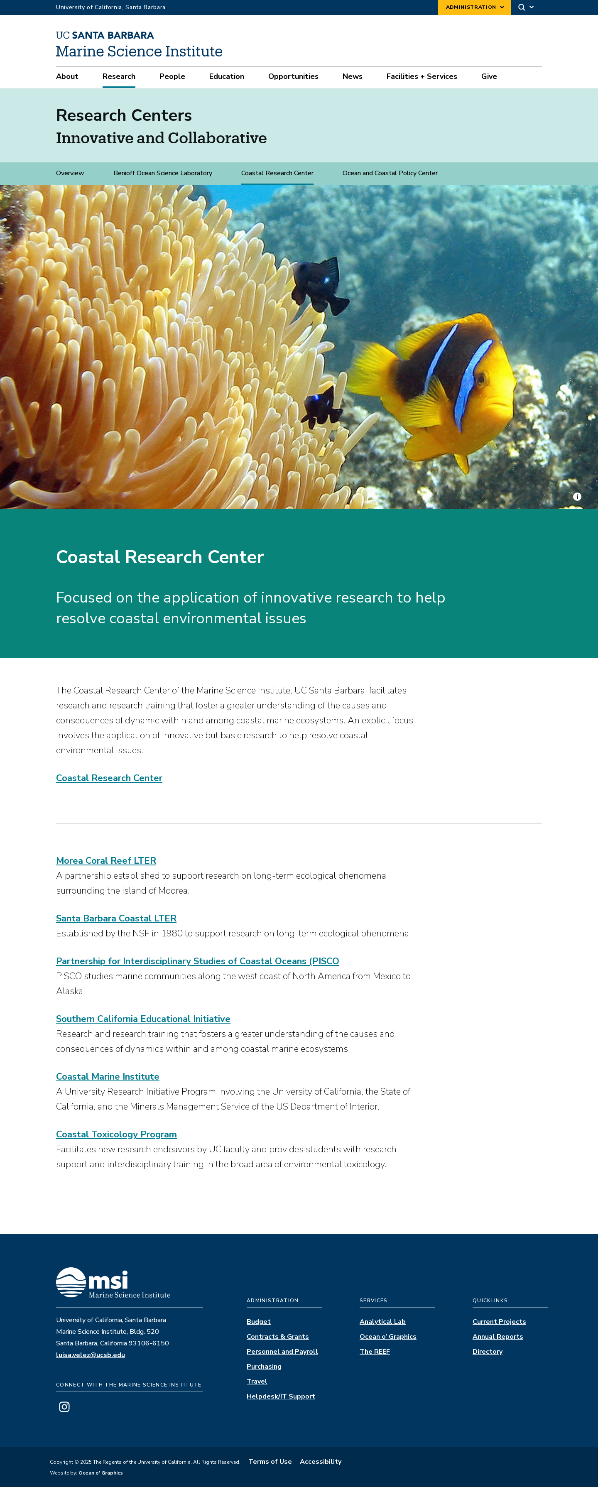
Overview (70, 173)
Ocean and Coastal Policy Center (390, 173)
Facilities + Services (422, 76)
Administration (471, 7)
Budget (259, 1321)
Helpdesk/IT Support (281, 1396)
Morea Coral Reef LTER (106, 861)
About (67, 76)
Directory (487, 1351)
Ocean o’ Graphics (388, 1336)
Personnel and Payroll (282, 1351)
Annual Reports (498, 1336)
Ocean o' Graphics (100, 1473)
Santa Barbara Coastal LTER (116, 918)
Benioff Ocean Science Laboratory (162, 173)
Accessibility (320, 1461)
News (353, 76)
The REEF (375, 1351)
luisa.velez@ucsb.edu (90, 1355)
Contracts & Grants (278, 1336)
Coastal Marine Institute (107, 1077)
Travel (257, 1381)
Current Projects (499, 1321)
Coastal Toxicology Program (116, 1134)
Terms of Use (270, 1461)
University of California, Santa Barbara (111, 7)
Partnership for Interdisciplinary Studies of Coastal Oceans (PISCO (197, 961)
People (172, 76)
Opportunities (293, 76)
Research (119, 76)
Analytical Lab (383, 1321)
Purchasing (264, 1366)
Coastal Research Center (277, 173)
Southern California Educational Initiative (143, 1019)
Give (489, 76)
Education (226, 76)
